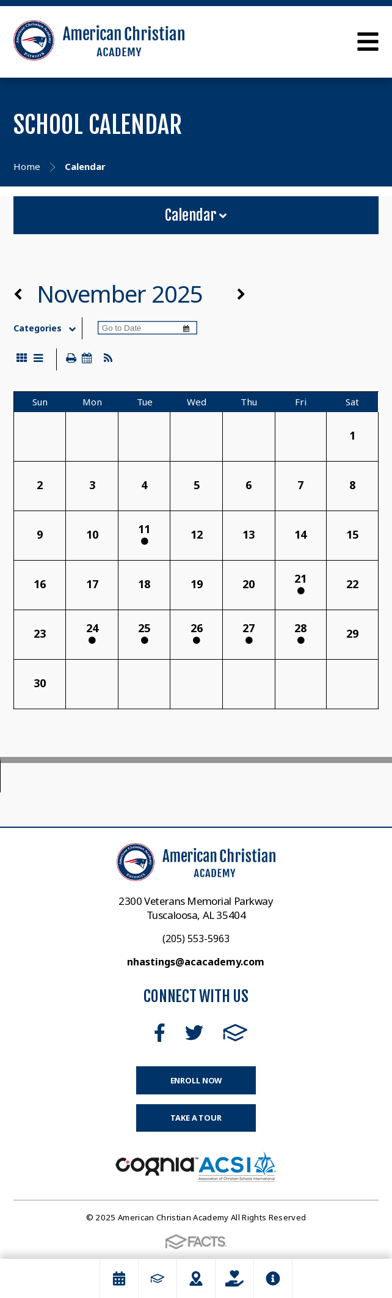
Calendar (196, 215)
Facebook (159, 1032)
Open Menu (368, 41)
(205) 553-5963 (196, 938)
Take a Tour (196, 1117)
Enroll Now (196, 1080)
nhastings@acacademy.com (195, 961)
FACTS (235, 1032)
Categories (47, 328)
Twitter (194, 1032)
